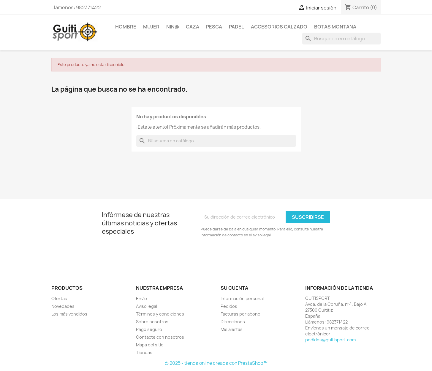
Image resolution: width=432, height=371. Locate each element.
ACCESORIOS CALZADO (279, 26)
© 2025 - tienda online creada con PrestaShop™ (216, 363)
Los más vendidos (69, 314)
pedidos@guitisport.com (330, 340)
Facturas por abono (240, 314)
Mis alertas (232, 329)
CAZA (192, 26)
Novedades (63, 306)
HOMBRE (125, 26)
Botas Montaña (335, 26)
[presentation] (250, 254)
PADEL (236, 26)
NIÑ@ (172, 26)
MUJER (151, 26)
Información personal (242, 298)
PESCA (214, 26)
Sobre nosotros (152, 321)
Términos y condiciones (160, 314)
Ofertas (59, 298)
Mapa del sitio (150, 345)
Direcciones (233, 321)
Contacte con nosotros (160, 337)
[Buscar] (341, 38)
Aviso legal (146, 306)
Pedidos (229, 306)
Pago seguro (149, 329)
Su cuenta (234, 288)
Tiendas (144, 352)
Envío (141, 298)
